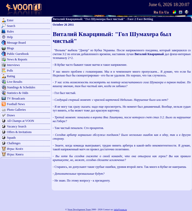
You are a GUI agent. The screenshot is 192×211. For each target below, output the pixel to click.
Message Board (16, 42)
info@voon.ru (120, 209)
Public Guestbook (18, 54)
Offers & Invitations (19, 132)
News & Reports (17, 59)
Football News (16, 104)
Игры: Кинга (15, 154)
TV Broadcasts (16, 98)
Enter (10, 20)
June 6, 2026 (160, 4)
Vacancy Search (16, 126)
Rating (11, 76)
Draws (11, 115)
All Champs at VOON (20, 121)
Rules (10, 31)
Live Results (14, 82)
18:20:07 (181, 4)
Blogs (10, 48)
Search (11, 26)
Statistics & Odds (17, 93)
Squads (11, 137)
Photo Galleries (16, 109)
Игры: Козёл (15, 149)
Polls (10, 70)
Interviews (13, 65)
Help (10, 37)
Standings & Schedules (21, 87)
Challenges (13, 143)
